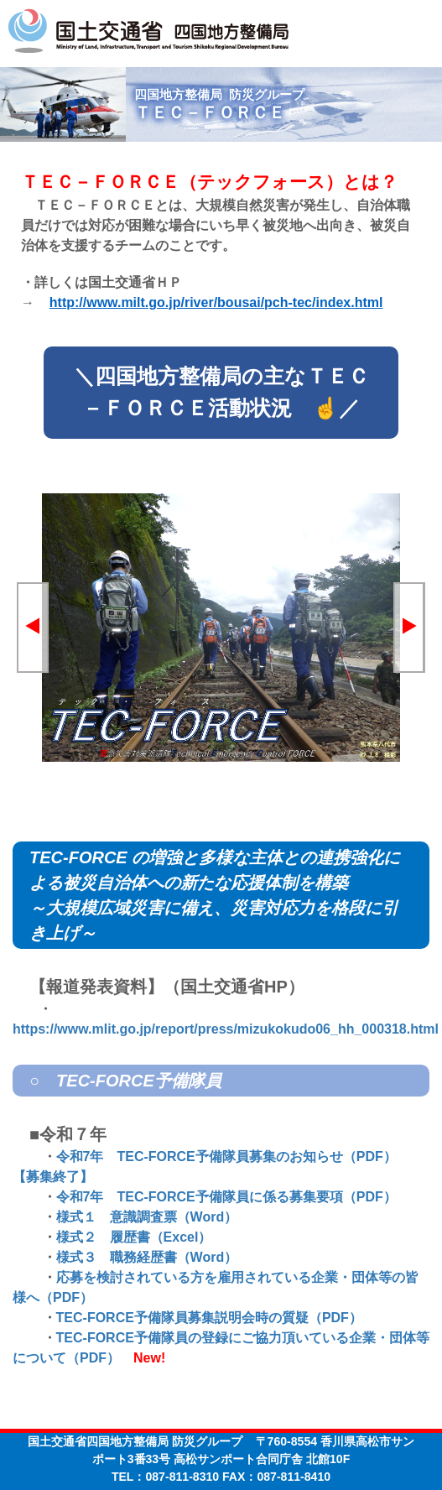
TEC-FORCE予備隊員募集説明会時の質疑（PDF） (209, 1317)
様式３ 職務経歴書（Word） (147, 1257)
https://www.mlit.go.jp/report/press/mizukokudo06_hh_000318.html (226, 1029)
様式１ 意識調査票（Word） (147, 1217)
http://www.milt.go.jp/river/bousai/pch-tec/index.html (216, 302)
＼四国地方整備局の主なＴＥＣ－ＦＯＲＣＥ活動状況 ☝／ (221, 391)
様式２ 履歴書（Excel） (134, 1237)
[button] (33, 627)
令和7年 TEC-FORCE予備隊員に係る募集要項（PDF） (226, 1197)
